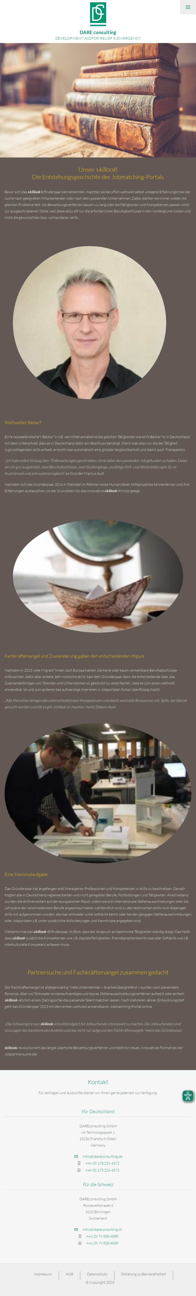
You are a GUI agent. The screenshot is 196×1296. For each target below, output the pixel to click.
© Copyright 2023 (100, 1282)
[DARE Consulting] (98, 21)
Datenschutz (97, 1274)
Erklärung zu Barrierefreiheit (143, 1274)
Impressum (43, 1274)
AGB (69, 1274)
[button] (188, 7)
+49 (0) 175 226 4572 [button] (102, 1163)
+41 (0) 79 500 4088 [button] (102, 1236)
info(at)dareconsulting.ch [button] (102, 1229)
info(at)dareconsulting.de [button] (102, 1156)
